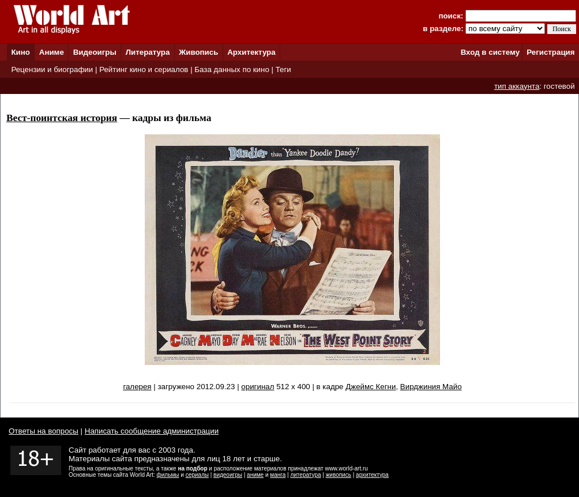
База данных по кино (231, 69)
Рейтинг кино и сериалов (143, 69)
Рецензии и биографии (52, 69)
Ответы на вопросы (43, 431)
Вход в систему (490, 52)
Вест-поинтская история (61, 117)
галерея (137, 386)
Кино (20, 52)
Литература (148, 52)
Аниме (51, 52)
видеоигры (227, 475)
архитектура (372, 475)
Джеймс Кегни (370, 386)
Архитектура (251, 52)
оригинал (257, 386)
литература (305, 475)
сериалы (197, 475)
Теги (283, 69)
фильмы (168, 475)
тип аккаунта (517, 86)
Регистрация (550, 52)
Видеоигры (94, 52)
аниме (255, 475)
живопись (338, 475)
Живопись (198, 52)
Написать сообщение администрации (152, 431)
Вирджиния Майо (431, 386)
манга (277, 475)
